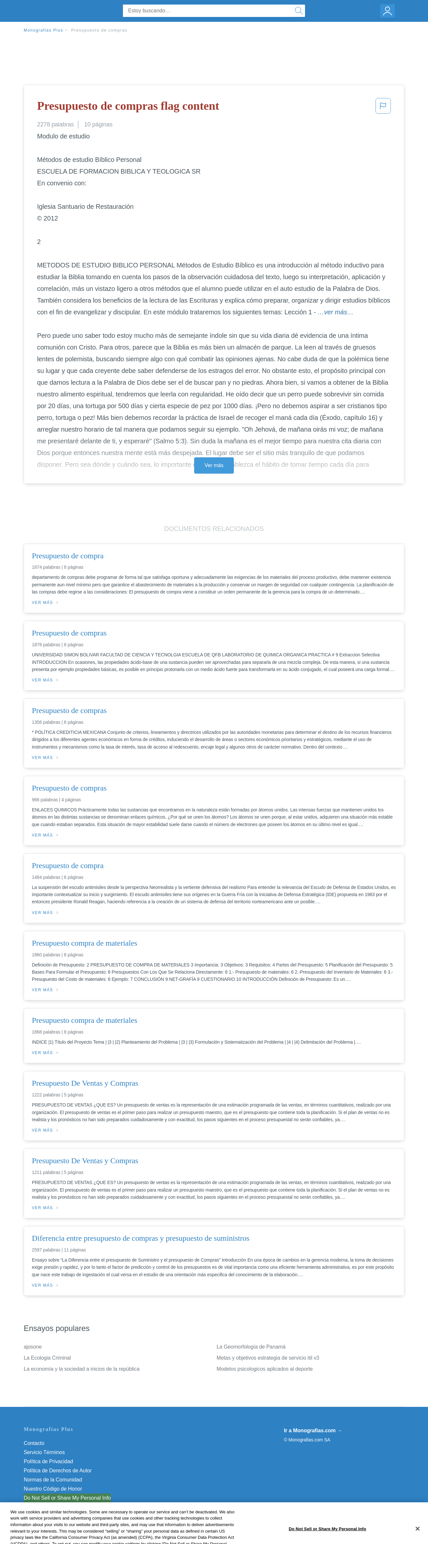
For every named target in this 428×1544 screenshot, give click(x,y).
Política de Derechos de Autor (58, 1470)
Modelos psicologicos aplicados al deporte (265, 1369)
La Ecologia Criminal (47, 1358)
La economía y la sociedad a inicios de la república (82, 1369)
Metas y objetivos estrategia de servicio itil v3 (268, 1358)
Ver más (214, 465)
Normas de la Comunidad (53, 1479)
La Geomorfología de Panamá (251, 1347)
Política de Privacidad (48, 1461)
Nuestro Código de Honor (53, 1489)
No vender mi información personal (63, 1498)
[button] (383, 108)
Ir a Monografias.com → (313, 1430)
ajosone (33, 1347)
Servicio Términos (44, 1452)
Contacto (34, 1443)
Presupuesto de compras (99, 30)
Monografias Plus (43, 30)
